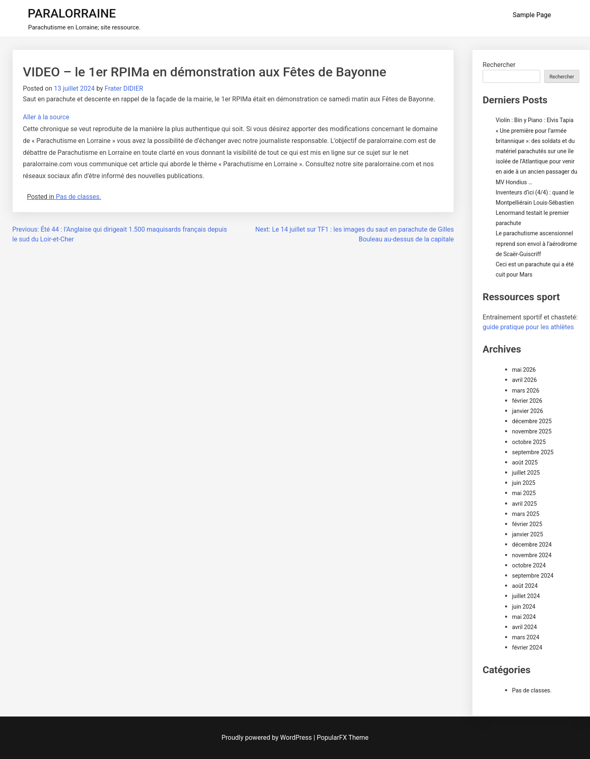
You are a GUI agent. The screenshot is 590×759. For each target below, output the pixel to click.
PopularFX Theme (343, 737)
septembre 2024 (533, 575)
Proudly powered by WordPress (268, 737)
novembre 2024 (532, 555)
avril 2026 (524, 380)
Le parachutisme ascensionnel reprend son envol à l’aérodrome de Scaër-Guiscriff (536, 243)
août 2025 (525, 462)
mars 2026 (525, 390)
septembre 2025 (533, 452)
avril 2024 (524, 627)
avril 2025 (524, 503)
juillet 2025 (526, 472)
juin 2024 (523, 606)
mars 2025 (525, 514)
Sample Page (532, 15)
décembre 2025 (532, 421)
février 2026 (527, 400)
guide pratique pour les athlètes (528, 327)
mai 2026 (524, 369)
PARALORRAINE (72, 13)
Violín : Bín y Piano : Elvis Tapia (535, 120)
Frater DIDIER (124, 88)
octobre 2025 (529, 442)
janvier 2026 (527, 411)
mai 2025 (524, 493)
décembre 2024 (532, 544)
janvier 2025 (527, 534)
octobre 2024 (529, 565)
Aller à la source (46, 117)
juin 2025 (523, 483)
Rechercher (499, 65)
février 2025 (527, 524)
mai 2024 (524, 617)
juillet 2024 (526, 596)
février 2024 (527, 647)
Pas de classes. (78, 197)
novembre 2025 (532, 431)
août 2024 (525, 586)
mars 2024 (525, 637)
